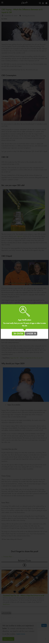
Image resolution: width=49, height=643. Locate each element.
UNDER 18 (31, 333)
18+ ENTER (18, 333)
